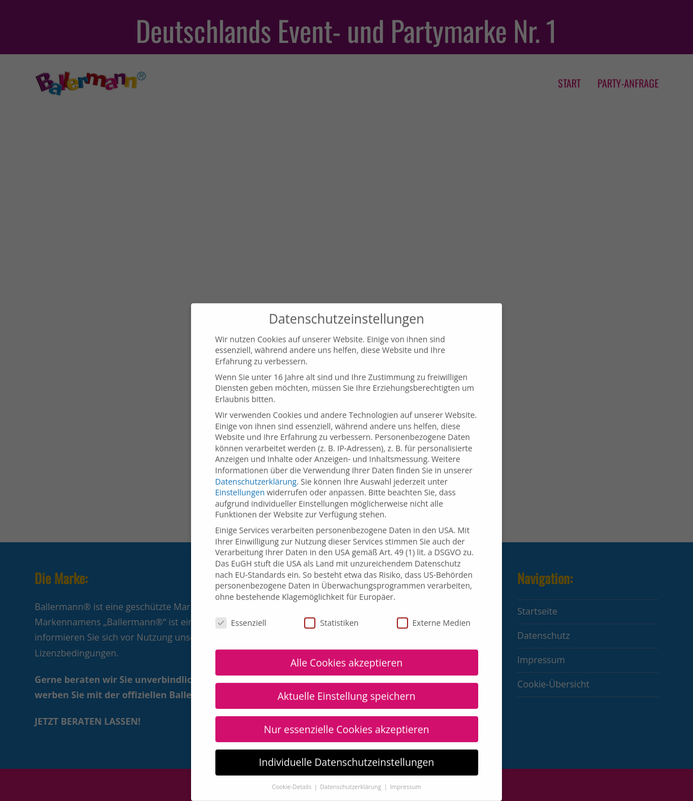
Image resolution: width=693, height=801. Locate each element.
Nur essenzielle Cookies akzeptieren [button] (347, 719)
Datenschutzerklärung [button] (351, 777)
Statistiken (331, 612)
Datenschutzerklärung (256, 471)
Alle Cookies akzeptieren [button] (347, 652)
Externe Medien (434, 612)
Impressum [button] (405, 777)
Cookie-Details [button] (292, 777)
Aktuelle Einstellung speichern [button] (346, 686)
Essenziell (241, 612)
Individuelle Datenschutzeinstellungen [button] (346, 752)
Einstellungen (240, 482)
